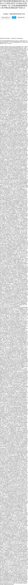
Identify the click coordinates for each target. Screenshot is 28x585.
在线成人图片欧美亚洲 (18, 263)
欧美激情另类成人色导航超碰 (8, 73)
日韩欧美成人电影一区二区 (13, 88)
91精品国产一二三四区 (22, 167)
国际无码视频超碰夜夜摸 (5, 579)
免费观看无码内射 (17, 47)
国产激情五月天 (14, 136)
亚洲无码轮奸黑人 (5, 311)
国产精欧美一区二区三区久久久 (18, 146)
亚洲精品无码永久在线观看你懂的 (16, 507)
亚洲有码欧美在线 (13, 555)
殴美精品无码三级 (13, 331)
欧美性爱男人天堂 (22, 417)
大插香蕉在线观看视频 (19, 197)
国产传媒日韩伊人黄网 (6, 108)
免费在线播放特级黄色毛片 (6, 284)
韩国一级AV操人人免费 (18, 386)
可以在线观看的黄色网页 (19, 339)
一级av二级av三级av (19, 253)
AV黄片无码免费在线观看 (20, 392)
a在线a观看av (11, 225)
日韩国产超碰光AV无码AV (11, 490)
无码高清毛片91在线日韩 (11, 190)
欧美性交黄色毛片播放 (7, 183)
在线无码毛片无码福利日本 (8, 569)
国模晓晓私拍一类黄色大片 (22, 245)
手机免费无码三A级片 (12, 130)
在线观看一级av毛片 (22, 156)
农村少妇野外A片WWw (7, 489)
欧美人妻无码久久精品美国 (17, 568)
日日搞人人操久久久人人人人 (6, 386)
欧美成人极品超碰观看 (7, 96)
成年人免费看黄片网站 (10, 109)
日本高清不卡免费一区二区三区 (16, 477)
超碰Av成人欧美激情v (19, 360)
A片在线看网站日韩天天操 (18, 475)
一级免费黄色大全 (18, 316)
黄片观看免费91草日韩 (16, 580)
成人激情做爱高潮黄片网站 (14, 456)
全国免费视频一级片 (15, 526)
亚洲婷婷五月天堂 (16, 65)
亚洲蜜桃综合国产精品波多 (20, 408)
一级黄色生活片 (15, 193)
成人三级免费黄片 (14, 276)
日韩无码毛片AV (5, 258)
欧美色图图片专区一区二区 (18, 227)
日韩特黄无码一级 (22, 177)
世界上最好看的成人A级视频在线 (17, 140)
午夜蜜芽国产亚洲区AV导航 (11, 222)
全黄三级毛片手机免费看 (15, 338)
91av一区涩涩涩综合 (21, 256)
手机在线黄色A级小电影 (11, 435)
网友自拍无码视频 (8, 184)
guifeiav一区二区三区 (4, 52)
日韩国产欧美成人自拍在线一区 (13, 356)
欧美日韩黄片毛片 (5, 140)
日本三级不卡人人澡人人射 (17, 423)
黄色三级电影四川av (11, 106)
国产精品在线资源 (8, 467)
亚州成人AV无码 (17, 238)
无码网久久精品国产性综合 (6, 46)
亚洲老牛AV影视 (10, 487)
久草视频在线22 (17, 293)
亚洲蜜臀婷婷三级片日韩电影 (17, 491)
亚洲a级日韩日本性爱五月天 (15, 322)
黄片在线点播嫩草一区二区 (10, 519)
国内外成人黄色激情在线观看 (21, 536)
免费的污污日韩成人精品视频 (18, 250)
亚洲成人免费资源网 (18, 499)
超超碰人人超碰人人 (22, 385)
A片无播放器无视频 (16, 551)
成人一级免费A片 (18, 80)
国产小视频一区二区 (8, 194)
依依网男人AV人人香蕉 (11, 125)
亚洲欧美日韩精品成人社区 (16, 79)
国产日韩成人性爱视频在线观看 (8, 245)
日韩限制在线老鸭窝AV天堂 (10, 76)
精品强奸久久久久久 (4, 546)
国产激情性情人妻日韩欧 (7, 170)
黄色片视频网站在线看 (6, 333)
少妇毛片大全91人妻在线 (9, 348)
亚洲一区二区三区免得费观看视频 (17, 189)
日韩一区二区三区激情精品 (11, 564)
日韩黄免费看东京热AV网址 (10, 198)
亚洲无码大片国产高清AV (20, 163)
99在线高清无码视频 (8, 461)
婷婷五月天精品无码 (9, 390)
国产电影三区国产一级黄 (21, 545)
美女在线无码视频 (10, 408)
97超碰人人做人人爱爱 (8, 123)
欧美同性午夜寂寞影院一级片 (12, 75)
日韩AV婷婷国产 (3, 362)
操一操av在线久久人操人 (5, 110)
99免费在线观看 (16, 100)
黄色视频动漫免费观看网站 (12, 254)
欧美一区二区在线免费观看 (14, 228)
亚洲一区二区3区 (7, 95)
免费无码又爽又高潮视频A (19, 540)
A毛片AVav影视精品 (21, 329)
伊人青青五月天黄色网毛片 (12, 151)
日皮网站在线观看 (16, 561)
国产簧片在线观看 (4, 571)
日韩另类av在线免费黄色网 (10, 351)
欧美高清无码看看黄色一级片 (17, 291)
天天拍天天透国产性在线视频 (12, 443)
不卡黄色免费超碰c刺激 (8, 298)
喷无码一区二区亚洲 (21, 51)
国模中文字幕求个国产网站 (7, 421)
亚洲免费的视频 (18, 574)
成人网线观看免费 (16, 489)
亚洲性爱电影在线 (12, 329)
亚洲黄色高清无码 (22, 344)
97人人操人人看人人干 (8, 266)
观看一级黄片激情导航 (5, 338)
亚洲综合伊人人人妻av (5, 412)
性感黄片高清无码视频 (10, 476)
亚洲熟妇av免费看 (12, 240)
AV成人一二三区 (7, 347)
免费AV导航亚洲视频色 (7, 529)
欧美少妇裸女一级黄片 (7, 235)
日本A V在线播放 (10, 84)
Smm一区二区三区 (4, 331)
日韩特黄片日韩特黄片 (22, 548)
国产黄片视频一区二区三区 (6, 561)
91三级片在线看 (9, 104)
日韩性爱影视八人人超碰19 (9, 480)
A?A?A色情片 (7, 407)
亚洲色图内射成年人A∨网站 (6, 475)
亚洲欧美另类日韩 (12, 274)
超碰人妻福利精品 (9, 204)
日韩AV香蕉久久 (6, 208)
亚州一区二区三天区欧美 (19, 98)
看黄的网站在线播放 (11, 85)
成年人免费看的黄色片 (12, 271)
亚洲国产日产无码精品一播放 (10, 167)
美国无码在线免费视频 (6, 103)
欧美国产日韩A (19, 174)
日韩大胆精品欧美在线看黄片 (18, 56)
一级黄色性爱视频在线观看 (11, 218)
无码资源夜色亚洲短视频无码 (10, 59)
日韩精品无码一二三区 (19, 69)
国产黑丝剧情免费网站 (20, 362)
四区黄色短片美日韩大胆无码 (6, 259)
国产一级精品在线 (23, 474)
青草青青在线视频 (19, 60)
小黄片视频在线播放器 (20, 66)
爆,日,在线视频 (20, 237)
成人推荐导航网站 (14, 573)
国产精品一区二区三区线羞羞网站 (16, 308)
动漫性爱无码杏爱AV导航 (8, 540)
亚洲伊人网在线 (11, 105)
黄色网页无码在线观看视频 (16, 208)
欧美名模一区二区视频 (16, 95)
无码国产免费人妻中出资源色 (15, 546)
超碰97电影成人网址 (4, 482)
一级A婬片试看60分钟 (6, 522)
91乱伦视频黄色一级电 (22, 205)
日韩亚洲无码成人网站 (6, 454)
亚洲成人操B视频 (19, 149)
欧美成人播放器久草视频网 (7, 129)
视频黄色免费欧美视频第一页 (19, 259)
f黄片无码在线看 (16, 81)
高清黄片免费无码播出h (22, 283)
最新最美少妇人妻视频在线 (16, 431)
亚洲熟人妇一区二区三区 (12, 358)
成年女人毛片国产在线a (10, 328)
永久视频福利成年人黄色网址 (16, 248)
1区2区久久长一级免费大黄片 (11, 581)
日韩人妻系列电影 (17, 184)
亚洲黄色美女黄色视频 (21, 105)
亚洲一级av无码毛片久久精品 (8, 163)
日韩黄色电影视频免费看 (15, 327)
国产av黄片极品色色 (9, 438)
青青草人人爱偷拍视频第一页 (12, 54)
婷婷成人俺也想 (11, 168)
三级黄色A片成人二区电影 (7, 93)
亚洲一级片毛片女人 (11, 312)
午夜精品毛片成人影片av (16, 287)
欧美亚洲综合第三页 (6, 583)
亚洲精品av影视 (3, 247)
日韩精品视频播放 (16, 202)
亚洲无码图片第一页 (19, 55)
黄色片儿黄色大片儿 (6, 277)
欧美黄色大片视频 (5, 177)
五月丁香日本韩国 (13, 164)
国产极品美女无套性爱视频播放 (17, 52)
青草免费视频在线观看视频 (20, 459)
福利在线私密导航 (22, 135)
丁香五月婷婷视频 (15, 277)
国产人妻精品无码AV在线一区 (20, 78)
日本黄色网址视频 (23, 514)
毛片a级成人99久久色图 (15, 158)
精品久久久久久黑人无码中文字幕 (20, 484)
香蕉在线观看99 (13, 323)
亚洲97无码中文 (3, 395)
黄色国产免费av (20, 331)
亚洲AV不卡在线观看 (9, 530)
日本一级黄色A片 (11, 113)
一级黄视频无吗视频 (15, 99)
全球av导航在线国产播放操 (14, 268)
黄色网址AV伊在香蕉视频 (8, 66)
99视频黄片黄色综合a (22, 403)
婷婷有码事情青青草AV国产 (15, 565)
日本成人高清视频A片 (22, 218)
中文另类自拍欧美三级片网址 (13, 139)
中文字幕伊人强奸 (6, 288)
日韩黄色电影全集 (11, 114)
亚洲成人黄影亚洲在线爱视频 (11, 469)
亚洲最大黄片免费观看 (18, 183)
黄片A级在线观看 (12, 405)
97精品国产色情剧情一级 (10, 279)
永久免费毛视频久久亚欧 (19, 537)
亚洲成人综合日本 (17, 517)
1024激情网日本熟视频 (14, 313)
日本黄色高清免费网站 (17, 134)
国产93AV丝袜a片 (8, 294)
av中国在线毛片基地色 (18, 398)
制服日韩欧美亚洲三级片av (20, 138)
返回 (14, 17)
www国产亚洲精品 (12, 267)
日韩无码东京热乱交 (4, 403)
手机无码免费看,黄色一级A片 (13, 165)
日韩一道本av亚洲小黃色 (18, 235)
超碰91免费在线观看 (4, 90)
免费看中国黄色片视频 (6, 464)
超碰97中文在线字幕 (11, 521)
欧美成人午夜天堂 (19, 168)
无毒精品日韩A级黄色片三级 (10, 342)
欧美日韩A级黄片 (22, 554)
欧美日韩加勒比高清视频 (21, 109)
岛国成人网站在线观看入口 (10, 512)
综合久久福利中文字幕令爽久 (21, 558)
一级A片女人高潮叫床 (15, 288)
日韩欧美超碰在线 (5, 189)
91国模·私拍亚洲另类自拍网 (18, 529)
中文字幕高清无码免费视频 (15, 375)
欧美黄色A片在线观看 (18, 154)
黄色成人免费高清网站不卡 (14, 133)
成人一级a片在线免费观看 (18, 556)
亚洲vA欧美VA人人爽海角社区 (16, 243)
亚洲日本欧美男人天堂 (16, 347)
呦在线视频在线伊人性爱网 (19, 96)
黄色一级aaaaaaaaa (7, 214)
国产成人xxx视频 (8, 337)
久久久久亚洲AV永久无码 (13, 148)
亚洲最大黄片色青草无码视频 (12, 70)
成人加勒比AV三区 (9, 293)
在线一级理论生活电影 (19, 86)
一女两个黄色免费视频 (21, 279)
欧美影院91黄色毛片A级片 (21, 496)
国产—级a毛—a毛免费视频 (6, 549)
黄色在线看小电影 (16, 333)
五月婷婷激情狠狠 (12, 365)
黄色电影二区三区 (4, 349)
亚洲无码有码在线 (11, 545)
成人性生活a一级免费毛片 (8, 138)
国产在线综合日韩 (22, 370)
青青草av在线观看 (10, 378)
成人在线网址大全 (20, 575)
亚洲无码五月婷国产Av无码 (16, 412)
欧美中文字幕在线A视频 (13, 388)
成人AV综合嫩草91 (16, 549)
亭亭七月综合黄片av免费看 (6, 202)
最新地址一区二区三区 (7, 398)
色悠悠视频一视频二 (15, 261)
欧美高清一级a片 (21, 387)
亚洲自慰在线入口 (21, 324)
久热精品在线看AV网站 (11, 249)
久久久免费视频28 (7, 200)
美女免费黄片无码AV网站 (16, 234)
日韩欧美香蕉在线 (10, 558)
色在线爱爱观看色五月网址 (16, 296)
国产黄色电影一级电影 (5, 144)
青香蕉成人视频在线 (13, 554)
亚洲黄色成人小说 (23, 277)
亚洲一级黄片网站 (16, 229)
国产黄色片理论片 (23, 570)
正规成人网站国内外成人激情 (19, 298)
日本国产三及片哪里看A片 (10, 101)
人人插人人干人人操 (4, 243)
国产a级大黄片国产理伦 (13, 179)
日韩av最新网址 (9, 352)
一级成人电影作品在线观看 (9, 368)
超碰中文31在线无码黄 (23, 410)
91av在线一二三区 (4, 426)
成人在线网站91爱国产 (13, 307)
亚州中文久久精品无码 (8, 319)
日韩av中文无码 (6, 296)
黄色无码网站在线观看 (6, 250)
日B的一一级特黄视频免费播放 (10, 115)
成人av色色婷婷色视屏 (5, 397)
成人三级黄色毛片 (6, 466)
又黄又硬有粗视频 (10, 452)
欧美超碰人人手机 (11, 242)
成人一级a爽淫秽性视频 (19, 123)
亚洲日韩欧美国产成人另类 (13, 511)
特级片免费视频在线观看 (9, 536)
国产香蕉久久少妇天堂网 (14, 516)
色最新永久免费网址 (23, 413)
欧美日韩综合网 (13, 410)
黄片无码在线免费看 (19, 446)
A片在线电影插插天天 (22, 115)
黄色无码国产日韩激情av (20, 113)
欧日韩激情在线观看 (16, 150)
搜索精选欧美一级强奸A (15, 428)
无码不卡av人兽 (5, 565)
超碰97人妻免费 (3, 358)
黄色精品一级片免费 (21, 323)
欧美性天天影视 (16, 352)
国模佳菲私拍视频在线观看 (22, 64)
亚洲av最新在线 (3, 286)
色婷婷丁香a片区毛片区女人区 (8, 60)
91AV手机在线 (8, 224)
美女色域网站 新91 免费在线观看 (16, 273)
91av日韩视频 (15, 284)
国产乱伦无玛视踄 (23, 284)
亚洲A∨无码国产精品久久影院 (9, 237)
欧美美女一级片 (6, 323)
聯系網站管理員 (21, 17)
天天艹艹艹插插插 (12, 283)
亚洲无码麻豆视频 (24, 361)
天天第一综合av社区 (19, 449)
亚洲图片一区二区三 (18, 416)
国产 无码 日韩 (16, 337)
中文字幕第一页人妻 (14, 192)
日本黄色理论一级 (18, 319)
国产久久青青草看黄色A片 (8, 253)
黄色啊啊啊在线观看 (22, 411)
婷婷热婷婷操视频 (14, 474)
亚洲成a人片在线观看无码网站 (18, 210)
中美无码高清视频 (18, 520)
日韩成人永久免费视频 (6, 131)
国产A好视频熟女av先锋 (11, 74)
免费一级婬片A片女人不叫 (6, 65)
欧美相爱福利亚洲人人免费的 (21, 438)
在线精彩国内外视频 (15, 143)
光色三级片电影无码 (14, 126)
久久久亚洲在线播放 (15, 306)
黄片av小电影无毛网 (16, 49)
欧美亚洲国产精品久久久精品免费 (11, 413)
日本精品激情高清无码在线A (10, 548)
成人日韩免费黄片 (22, 381)
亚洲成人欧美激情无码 (22, 366)
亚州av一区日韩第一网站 (20, 343)
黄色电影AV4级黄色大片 (16, 62)
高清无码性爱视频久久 (10, 445)
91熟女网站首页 (16, 465)
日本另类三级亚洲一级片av (18, 232)
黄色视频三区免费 (20, 480)
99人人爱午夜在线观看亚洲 (8, 396)
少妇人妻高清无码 (19, 239)
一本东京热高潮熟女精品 (9, 447)
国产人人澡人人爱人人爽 (14, 485)
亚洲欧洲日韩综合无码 (8, 584)
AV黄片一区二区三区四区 (8, 185)
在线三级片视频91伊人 (8, 457)
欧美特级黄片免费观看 (21, 342)
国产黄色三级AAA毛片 (11, 334)
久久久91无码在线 (14, 177)
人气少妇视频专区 (10, 459)
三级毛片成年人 (9, 238)
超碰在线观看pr (16, 314)
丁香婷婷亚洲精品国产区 (11, 128)
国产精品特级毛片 (6, 376)
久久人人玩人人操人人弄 (15, 406)
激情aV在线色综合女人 (11, 252)
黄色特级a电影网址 (21, 334)
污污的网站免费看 (4, 485)
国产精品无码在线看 (8, 47)
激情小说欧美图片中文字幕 (20, 421)
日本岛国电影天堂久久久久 (8, 55)
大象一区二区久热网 (9, 316)
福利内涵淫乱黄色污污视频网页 (7, 537)
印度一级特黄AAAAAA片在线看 (13, 486)
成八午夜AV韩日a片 (8, 155)
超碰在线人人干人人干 (13, 309)
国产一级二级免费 (23, 524)
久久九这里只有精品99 (7, 314)
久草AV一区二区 (20, 559)
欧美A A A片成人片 (19, 569)
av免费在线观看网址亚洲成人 (21, 321)
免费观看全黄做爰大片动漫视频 (16, 215)
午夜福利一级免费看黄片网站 (10, 427)
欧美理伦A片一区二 (11, 188)
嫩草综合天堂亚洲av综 (15, 470)
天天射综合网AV (15, 514)
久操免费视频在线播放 (9, 78)
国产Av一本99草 (15, 214)
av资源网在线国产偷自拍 (22, 267)
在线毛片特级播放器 (16, 505)
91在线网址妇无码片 (13, 524)
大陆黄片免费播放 (4, 179)
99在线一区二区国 (9, 416)
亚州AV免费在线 (23, 393)
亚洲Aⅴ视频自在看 (8, 505)
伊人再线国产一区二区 (15, 212)
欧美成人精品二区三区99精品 (13, 172)
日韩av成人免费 (15, 472)
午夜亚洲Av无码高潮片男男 (14, 502)
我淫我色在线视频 (5, 71)
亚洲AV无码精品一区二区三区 (12, 383)
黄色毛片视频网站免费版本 (6, 415)
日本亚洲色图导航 (8, 353)
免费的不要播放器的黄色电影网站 (15, 349)
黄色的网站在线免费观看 (5, 515)
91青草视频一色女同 (8, 517)
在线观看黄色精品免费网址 (22, 578)
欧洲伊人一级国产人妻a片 (21, 348)
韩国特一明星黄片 (19, 247)
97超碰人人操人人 (6, 470)
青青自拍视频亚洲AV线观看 (6, 91)
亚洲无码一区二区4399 (9, 566)
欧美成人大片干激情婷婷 (11, 120)
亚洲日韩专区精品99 (7, 193)
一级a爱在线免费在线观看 (8, 80)
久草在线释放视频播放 (19, 289)
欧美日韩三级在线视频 (17, 108)
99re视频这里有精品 (16, 103)
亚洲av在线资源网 (19, 436)
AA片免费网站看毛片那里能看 (16, 144)
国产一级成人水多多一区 (17, 131)
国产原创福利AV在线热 (7, 173)
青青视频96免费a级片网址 (12, 344)
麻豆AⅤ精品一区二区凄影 (7, 154)
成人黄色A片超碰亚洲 (4, 158)
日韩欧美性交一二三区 (21, 368)
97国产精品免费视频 (12, 135)
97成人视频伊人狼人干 (12, 401)
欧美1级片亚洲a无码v (6, 510)
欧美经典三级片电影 (4, 278)
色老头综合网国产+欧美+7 (13, 393)
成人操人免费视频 (12, 336)
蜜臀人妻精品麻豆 (22, 355)
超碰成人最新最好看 (8, 499)
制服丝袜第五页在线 (6, 272)
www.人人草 (4, 494)
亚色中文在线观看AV (16, 46)
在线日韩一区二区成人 (7, 81)
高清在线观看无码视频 (5, 79)
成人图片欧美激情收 (21, 198)
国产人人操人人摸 (4, 405)
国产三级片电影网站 (12, 432)
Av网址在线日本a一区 (7, 318)
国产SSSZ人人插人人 (8, 563)
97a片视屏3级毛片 (9, 495)
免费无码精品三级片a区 (19, 457)
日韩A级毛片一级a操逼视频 (10, 433)
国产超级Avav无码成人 (8, 230)
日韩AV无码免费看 (20, 187)
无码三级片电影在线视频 (7, 302)
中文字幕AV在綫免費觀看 (11, 213)
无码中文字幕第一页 (19, 209)
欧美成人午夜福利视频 (5, 192)
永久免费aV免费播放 (16, 262)
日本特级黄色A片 (10, 360)
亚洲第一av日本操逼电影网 (11, 385)
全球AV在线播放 (3, 559)
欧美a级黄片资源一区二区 (11, 269)
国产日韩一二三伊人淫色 (20, 543)
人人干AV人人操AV (17, 180)
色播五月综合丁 (17, 153)
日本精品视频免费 (16, 159)
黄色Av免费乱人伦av (6, 146)
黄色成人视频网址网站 (14, 169)
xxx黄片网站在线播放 (10, 209)
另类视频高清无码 (8, 484)
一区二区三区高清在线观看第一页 (15, 571)
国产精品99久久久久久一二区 (9, 455)
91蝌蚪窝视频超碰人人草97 (20, 506)
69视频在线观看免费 (11, 324)
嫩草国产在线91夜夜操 (14, 482)
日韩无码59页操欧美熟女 (10, 141)
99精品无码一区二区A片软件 (14, 119)
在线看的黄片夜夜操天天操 (17, 501)
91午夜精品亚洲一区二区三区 (9, 182)
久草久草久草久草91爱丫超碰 (13, 299)
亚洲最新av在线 (8, 100)
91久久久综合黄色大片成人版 (10, 381)
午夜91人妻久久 (12, 90)
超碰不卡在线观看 (20, 437)
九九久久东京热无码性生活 (12, 532)
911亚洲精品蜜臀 (21, 326)
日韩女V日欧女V (16, 467)
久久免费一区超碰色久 (15, 311)
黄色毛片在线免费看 (20, 328)
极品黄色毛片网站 (6, 526)
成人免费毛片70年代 (13, 504)
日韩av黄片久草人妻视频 (21, 357)
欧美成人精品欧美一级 (15, 531)
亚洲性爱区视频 (5, 504)
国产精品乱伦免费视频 (18, 170)
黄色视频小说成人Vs (4, 215)
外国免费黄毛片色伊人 (6, 227)
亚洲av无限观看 (14, 527)
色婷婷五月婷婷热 (5, 406)
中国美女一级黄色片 (9, 239)
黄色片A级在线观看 (7, 150)
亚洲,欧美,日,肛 (18, 378)
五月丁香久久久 (7, 306)
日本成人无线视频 (10, 446)
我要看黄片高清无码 (8, 550)
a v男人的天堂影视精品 (8, 380)
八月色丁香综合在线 (8, 180)
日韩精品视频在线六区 (12, 118)
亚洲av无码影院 (16, 318)
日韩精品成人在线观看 (12, 440)
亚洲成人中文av (20, 522)
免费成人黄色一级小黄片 (19, 471)
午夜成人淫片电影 (13, 317)
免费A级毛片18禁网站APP (20, 93)
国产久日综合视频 (18, 550)
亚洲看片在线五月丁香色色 (13, 220)
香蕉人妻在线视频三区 (6, 229)
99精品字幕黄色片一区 (17, 203)
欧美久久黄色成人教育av (12, 286)
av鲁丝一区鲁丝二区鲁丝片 (12, 570)
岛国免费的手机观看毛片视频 (10, 61)
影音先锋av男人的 (21, 490)
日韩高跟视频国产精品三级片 (8, 574)
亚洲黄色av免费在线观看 (15, 397)
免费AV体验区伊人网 (15, 466)
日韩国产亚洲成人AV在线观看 (14, 116)
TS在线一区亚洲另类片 (21, 445)
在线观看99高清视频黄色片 (9, 575)
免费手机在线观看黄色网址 (22, 242)
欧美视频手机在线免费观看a (13, 68)
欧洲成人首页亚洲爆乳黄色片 (18, 451)
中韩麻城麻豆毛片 (14, 535)
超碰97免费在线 (11, 362)
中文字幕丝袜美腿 (21, 74)
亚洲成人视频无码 (11, 64)
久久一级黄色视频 (6, 287)
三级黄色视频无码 (5, 126)
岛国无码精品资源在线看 (9, 50)
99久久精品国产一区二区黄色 (13, 346)
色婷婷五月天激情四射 (22, 190)
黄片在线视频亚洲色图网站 (17, 510)
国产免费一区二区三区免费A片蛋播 (17, 534)
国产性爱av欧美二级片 (14, 301)
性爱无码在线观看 (21, 519)
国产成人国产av (22, 88)
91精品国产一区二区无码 (13, 199)
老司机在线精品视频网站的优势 (10, 366)
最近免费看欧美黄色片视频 (14, 497)
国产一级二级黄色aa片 (9, 111)
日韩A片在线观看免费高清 (19, 377)
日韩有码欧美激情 (9, 377)
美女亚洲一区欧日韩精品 (22, 402)
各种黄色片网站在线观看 (9, 321)
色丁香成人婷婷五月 (13, 492)
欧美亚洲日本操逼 (9, 197)
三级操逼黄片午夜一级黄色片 (15, 278)
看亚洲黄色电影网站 (8, 506)
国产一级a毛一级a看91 (12, 372)
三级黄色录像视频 (15, 376)
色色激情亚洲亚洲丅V (19, 566)
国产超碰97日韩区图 (21, 269)
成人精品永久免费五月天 (21, 89)
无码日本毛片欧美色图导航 (19, 302)
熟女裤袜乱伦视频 (18, 530)
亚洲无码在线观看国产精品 (14, 400)
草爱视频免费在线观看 (6, 203)
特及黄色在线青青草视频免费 (15, 576)
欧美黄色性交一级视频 (17, 304)
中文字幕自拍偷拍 (18, 84)
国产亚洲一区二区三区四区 (9, 174)
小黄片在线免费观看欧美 (22, 560)
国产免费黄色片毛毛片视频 (6, 219)
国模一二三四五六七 (7, 159)
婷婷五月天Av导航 (18, 160)
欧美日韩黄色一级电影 (11, 256)
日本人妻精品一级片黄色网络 (17, 579)
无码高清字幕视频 (12, 402)
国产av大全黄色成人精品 (18, 563)
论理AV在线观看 (13, 281)
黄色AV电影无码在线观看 (9, 392)
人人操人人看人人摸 (17, 91)
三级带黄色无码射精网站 (12, 450)
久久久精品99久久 (7, 551)
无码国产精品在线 (13, 258)
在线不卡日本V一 (6, 62)
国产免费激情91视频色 (16, 407)
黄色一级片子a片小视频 (20, 430)
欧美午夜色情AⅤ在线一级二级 (11, 355)
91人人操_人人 (23, 526)
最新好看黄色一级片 (8, 263)
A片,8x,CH (14, 522)
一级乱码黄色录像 (23, 425)
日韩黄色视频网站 (15, 110)
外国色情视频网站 (6, 234)
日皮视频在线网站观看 (12, 411)
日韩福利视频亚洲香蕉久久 (13, 494)
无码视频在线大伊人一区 (19, 461)
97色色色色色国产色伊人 (9, 264)
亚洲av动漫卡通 (19, 447)
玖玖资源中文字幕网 (12, 326)
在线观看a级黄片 (11, 496)
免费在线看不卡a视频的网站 (8, 282)
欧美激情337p (8, 56)
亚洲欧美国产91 (11, 437)
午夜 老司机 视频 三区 (22, 481)
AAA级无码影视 (15, 292)
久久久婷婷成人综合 (15, 525)
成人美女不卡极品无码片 (15, 441)
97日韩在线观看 (5, 301)
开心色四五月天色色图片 (8, 153)
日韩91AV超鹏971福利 (21, 476)
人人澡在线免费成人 (7, 514)
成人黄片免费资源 (9, 339)
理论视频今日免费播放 (10, 357)
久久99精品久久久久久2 (11, 541)
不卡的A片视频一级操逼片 (11, 417)
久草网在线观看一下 (15, 207)
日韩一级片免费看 (4, 116)
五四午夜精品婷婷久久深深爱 (13, 195)
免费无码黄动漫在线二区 (8, 86)
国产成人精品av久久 (17, 194)
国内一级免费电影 (10, 430)
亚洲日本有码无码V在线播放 (17, 418)
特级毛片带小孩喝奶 (4, 322)
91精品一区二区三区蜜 (6, 304)
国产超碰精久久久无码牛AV (17, 121)
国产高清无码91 (9, 98)
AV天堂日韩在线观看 (8, 556)
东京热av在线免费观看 (17, 544)
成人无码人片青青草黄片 (14, 233)
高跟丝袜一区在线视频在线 (21, 396)
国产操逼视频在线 (9, 69)
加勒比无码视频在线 (10, 89)
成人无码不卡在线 (15, 583)
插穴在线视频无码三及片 (5, 525)
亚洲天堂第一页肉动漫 (10, 332)
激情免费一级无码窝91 (11, 244)
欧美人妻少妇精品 (15, 57)
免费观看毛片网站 (6, 442)
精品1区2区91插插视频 (5, 207)
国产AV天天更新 (6, 531)
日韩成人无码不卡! (19, 73)
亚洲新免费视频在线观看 (12, 178)
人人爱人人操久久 (21, 427)
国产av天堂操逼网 (18, 104)
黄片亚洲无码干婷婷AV (11, 124)
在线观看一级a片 (20, 124)
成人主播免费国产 (22, 222)
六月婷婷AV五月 (16, 380)
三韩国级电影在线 (5, 534)
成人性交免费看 (3, 440)
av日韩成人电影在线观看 (17, 224)
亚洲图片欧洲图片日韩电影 (12, 425)
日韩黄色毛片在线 (4, 497)
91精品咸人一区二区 (11, 395)
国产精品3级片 (22, 472)
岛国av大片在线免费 (6, 83)
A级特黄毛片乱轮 (8, 134)
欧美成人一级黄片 (16, 454)
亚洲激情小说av (21, 118)
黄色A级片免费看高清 (9, 289)
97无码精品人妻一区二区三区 (19, 230)
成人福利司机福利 (17, 155)
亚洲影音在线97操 (13, 403)
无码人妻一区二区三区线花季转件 (12, 303)
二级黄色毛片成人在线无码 (17, 373)
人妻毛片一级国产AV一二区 (17, 83)
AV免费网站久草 (11, 247)
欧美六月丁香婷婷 (7, 210)
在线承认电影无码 (20, 433)
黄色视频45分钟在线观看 (15, 71)
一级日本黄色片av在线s (16, 272)
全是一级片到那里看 (8, 160)
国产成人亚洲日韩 (22, 450)
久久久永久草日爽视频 (11, 51)
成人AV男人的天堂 (22, 401)
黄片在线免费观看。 (11, 205)
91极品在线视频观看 (4, 554)
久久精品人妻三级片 (17, 294)
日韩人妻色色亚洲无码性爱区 (16, 363)
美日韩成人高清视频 (7, 262)
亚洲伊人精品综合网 (6, 143)
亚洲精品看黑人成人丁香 (9, 553)
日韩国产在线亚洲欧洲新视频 (15, 426)
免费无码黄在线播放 (16, 173)
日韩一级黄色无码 (12, 539)
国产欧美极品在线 (10, 449)
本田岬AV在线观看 (13, 387)
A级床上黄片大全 (21, 440)
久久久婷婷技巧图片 (11, 560)
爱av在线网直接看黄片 (12, 156)
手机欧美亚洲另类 (8, 500)
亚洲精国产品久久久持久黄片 (12, 257)
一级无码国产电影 (23, 214)
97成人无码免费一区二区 (9, 543)
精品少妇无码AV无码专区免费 (8, 149)
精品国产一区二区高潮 (22, 258)
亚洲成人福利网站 (14, 460)
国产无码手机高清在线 (17, 415)
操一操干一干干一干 (18, 371)
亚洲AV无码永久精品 (12, 559)
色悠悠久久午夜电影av (22, 90)
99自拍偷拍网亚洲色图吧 (5, 527)
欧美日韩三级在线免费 (20, 390)
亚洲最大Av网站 (23, 143)
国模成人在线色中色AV (12, 94)
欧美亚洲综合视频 (18, 204)
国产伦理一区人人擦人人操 (21, 553)
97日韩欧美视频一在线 (21, 455)
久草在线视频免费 (15, 200)
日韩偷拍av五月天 (23, 337)
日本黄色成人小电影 (6, 423)
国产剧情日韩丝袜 (23, 200)
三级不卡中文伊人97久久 (19, 282)
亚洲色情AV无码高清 (20, 50)
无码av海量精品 (5, 308)
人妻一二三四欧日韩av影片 (17, 515)
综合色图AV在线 (3, 411)
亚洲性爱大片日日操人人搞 (14, 509)
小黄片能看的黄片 (13, 481)
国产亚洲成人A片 (3, 168)
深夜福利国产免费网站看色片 (13, 297)
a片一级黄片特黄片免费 (10, 187)
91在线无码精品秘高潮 (19, 495)
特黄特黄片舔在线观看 (12, 370)
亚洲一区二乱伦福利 (21, 312)
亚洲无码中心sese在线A (7, 465)
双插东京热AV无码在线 (9, 436)
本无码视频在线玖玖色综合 (11, 479)
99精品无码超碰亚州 (22, 164)
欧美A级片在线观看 (22, 372)
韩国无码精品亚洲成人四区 (9, 578)
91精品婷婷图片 (15, 464)
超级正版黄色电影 (18, 129)
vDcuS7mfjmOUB (4, 307)
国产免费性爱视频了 (15, 175)
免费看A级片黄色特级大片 (11, 162)
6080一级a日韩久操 (6, 121)
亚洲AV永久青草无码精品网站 (15, 382)
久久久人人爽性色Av (13, 422)
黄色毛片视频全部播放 (8, 471)
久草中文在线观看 (4, 268)
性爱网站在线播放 (21, 351)
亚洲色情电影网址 (23, 178)
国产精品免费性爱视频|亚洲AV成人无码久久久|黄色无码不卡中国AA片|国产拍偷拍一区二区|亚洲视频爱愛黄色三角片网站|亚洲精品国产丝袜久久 (14, 42)
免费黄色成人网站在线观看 (14, 420)
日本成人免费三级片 (13, 462)
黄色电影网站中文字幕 (14, 361)
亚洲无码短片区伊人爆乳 (16, 223)
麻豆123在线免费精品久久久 (15, 217)
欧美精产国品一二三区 (15, 391)
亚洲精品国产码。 (14, 341)
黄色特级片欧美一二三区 (20, 111)
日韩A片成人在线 (18, 185)
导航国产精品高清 (7, 49)
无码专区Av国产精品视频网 (19, 500)
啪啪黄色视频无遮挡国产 (19, 266)
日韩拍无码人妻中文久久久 (17, 442)
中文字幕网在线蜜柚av (10, 145)
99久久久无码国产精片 (15, 367)
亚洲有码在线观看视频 (21, 240)
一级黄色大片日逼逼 (21, 274)
